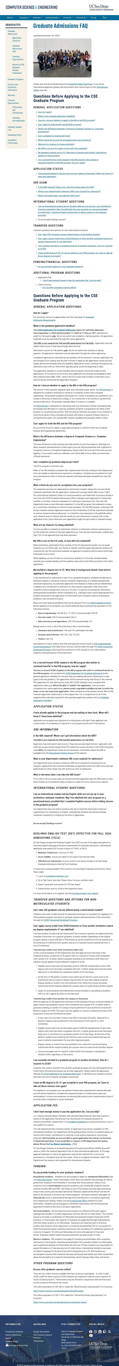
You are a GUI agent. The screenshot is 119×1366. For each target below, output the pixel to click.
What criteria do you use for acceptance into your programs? (64, 140)
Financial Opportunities (17, 58)
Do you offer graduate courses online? (59, 287)
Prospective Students (14, 1332)
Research (24, 17)
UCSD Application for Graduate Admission (56, 330)
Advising (11, 95)
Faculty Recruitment (41, 1332)
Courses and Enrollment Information (13, 87)
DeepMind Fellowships (13, 141)
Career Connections (13, 1335)
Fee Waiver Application (60, 1144)
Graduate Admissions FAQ (17, 49)
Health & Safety (11, 1341)
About (9, 17)
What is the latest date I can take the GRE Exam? (59, 195)
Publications (38, 1341)
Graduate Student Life (15, 128)
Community (81, 17)
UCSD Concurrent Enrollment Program (61, 920)
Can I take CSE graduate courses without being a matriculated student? (69, 234)
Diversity (67, 17)
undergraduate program (100, 603)
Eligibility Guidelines (77, 1122)
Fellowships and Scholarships (17, 110)
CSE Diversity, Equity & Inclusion (42, 1336)
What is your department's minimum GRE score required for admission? (69, 191)
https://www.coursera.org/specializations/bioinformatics (58, 1291)
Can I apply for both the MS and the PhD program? (59, 124)
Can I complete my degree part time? (54, 136)
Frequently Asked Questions (80, 84)
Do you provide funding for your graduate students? (60, 266)
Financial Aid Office (78, 1201)
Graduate (36, 17)
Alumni (8, 1338)
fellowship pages (44, 1180)
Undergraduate (51, 17)
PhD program (105, 389)
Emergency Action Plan (16, 1345)
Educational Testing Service (62, 753)
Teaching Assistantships (18, 119)
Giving (93, 17)
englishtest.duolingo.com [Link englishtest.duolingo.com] (57, 876)
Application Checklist (16, 39)
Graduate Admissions (13, 32)
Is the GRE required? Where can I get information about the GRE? (66, 187)
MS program (42, 406)
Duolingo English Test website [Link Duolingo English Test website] (85, 893)
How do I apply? (45, 112)
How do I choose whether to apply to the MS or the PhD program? (66, 120)
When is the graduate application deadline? (56, 116)
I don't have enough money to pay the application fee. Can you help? (72, 280)
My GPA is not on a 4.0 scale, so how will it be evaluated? (62, 148)
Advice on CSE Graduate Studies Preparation (18, 68)
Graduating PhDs (14, 135)
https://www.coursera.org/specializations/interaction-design (60, 1302)
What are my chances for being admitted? (56, 144)
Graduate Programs (15, 79)
